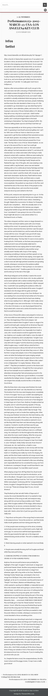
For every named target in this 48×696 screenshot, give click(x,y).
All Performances (24, 17)
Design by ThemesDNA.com (24, 694)
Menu (7, 10)
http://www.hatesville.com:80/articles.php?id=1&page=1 (23, 55)
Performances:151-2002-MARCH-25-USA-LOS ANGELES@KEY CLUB (24, 24)
